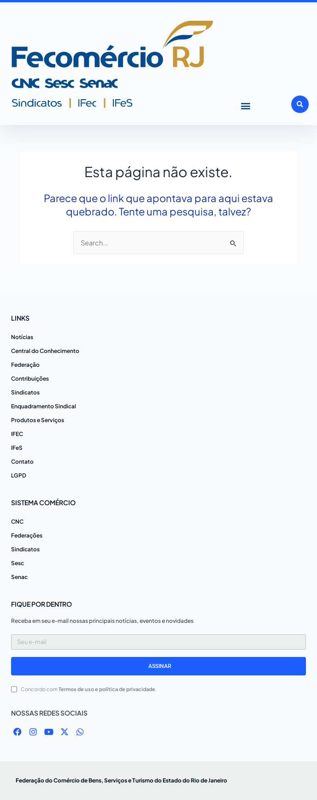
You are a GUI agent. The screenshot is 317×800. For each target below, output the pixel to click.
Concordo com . (89, 689)
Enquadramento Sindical (43, 406)
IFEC (17, 433)
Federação (25, 364)
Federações (26, 535)
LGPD (18, 475)
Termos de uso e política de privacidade (107, 689)
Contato (22, 461)
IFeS (17, 447)
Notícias (22, 337)
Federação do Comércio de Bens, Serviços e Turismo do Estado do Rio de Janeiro (121, 780)
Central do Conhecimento (45, 350)
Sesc (17, 563)
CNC (17, 521)
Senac (19, 576)
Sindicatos (25, 392)
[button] (245, 105)
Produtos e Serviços (37, 420)
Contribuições (30, 378)
